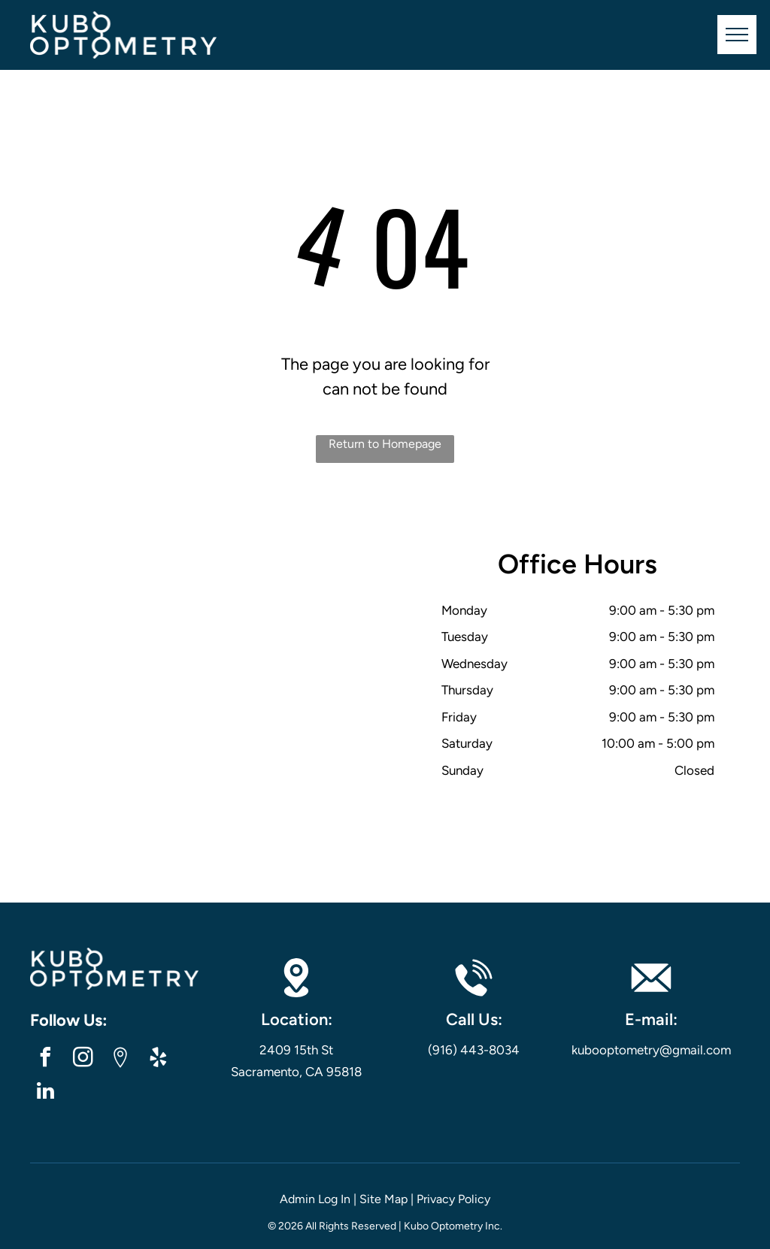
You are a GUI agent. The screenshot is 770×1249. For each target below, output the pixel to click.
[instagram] (83, 1059)
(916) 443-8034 (474, 1049)
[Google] (120, 1059)
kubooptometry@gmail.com (651, 1049)
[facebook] (45, 1059)
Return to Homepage (385, 444)
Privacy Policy (453, 1199)
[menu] (736, 34)
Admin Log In (315, 1199)
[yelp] (158, 1059)
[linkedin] (45, 1093)
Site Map (383, 1199)
